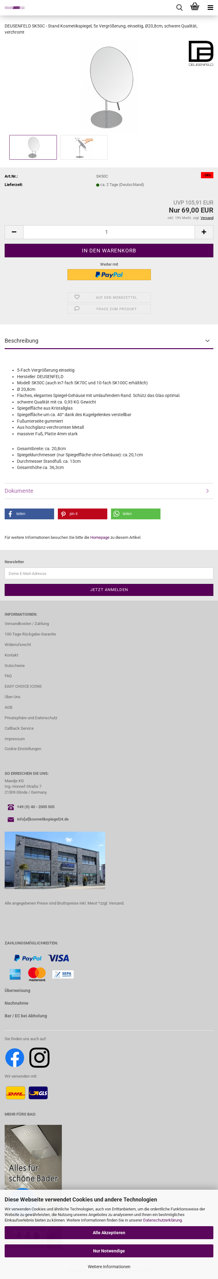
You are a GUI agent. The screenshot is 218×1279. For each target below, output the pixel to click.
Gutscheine (15, 665)
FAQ (8, 675)
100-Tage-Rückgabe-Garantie (30, 634)
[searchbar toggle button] (179, 7)
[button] (14, 232)
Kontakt (11, 655)
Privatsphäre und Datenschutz (31, 717)
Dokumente (19, 491)
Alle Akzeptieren (109, 1232)
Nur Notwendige (109, 1250)
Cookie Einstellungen (23, 748)
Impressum (15, 739)
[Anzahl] (109, 232)
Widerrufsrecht (18, 644)
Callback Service (19, 728)
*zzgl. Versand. (111, 903)
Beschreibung (21, 340)
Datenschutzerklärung (162, 1220)
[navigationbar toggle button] (210, 7)
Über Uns (12, 696)
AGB (8, 707)
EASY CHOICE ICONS (23, 686)
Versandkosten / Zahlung (27, 623)
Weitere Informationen (109, 1266)
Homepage (99, 537)
